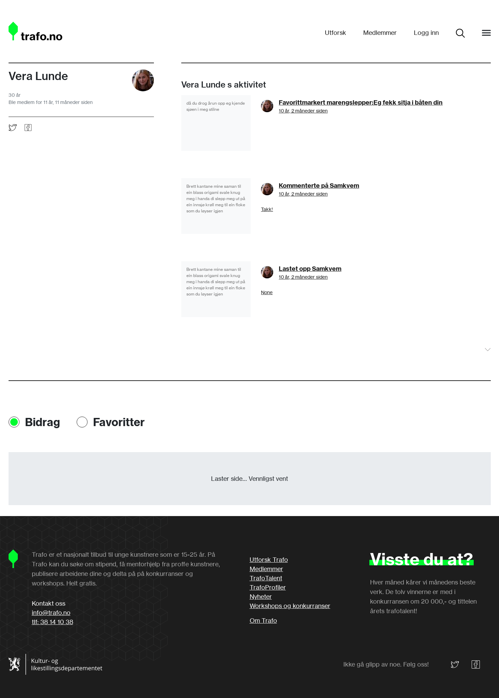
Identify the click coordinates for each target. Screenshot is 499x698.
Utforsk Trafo (269, 559)
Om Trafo (263, 620)
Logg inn (426, 32)
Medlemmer (380, 32)
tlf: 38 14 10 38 (52, 621)
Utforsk (335, 32)
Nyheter (261, 596)
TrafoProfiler (268, 587)
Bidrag (42, 422)
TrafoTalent (266, 578)
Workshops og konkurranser (290, 605)
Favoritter (119, 422)
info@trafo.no (51, 612)
